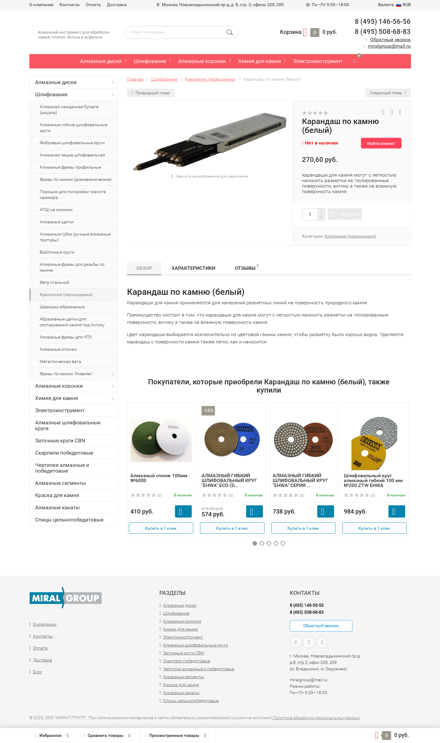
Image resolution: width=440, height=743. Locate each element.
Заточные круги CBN (60, 440)
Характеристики (193, 268)
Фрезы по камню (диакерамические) (76, 179)
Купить (350, 214)
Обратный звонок (390, 39)
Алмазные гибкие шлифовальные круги (73, 127)
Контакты (70, 4)
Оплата (93, 4)
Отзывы (247, 267)
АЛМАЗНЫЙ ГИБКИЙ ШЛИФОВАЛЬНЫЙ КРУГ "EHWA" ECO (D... (229, 480)
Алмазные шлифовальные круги (67, 425)
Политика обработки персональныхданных (316, 717)
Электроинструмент (318, 61)
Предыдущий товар (151, 93)
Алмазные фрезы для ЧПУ (66, 337)
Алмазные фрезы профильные (70, 167)
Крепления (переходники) (66, 294)
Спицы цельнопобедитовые (69, 520)
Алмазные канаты (57, 507)
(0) (146, 495)
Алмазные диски (101, 61)
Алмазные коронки (202, 61)
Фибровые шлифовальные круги (72, 142)
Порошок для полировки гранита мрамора (73, 194)
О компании (41, 4)
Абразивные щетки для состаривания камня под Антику (72, 322)
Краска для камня (57, 495)
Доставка (117, 4)
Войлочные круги (57, 252)
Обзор (144, 268)
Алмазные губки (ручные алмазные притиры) (75, 237)
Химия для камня (259, 61)
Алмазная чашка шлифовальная (72, 154)
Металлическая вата (60, 361)
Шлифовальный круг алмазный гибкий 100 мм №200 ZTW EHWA (373, 480)
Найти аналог (381, 143)
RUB (394, 4)
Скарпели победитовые (64, 453)
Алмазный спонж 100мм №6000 (158, 478)
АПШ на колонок (56, 209)
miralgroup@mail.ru (389, 46)
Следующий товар (388, 93)
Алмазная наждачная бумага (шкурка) (69, 109)
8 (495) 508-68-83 (383, 31)
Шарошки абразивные (62, 306)
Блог (37, 671)
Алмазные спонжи (58, 349)
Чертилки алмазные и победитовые (62, 468)
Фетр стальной (54, 282)
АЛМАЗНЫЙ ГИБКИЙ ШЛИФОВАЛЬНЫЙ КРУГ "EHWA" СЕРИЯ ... (300, 480)
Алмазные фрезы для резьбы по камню (72, 267)
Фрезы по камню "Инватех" (78, 374)
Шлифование (150, 61)
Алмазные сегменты (60, 483)
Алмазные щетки (57, 221)
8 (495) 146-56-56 (383, 21)
